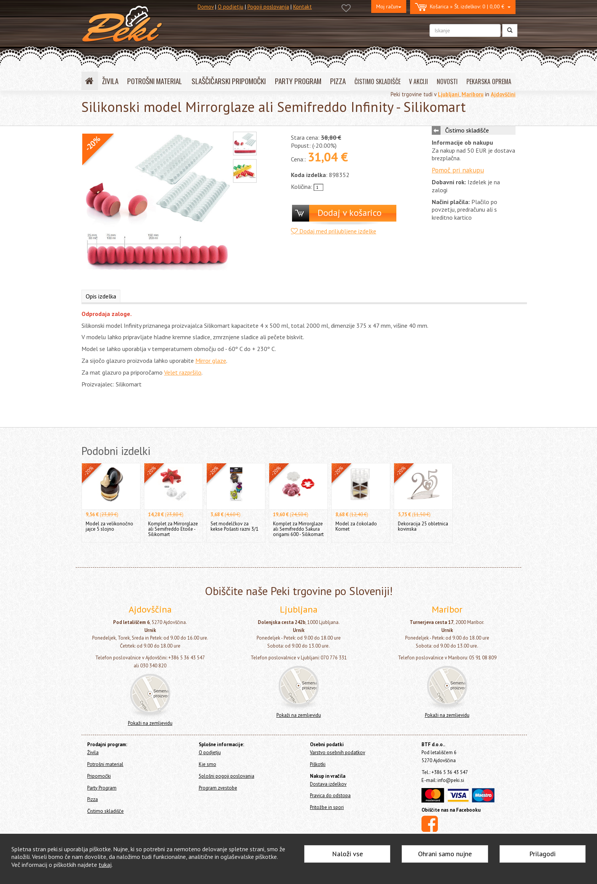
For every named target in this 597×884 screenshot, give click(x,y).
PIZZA (338, 80)
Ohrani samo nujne (445, 853)
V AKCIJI (418, 81)
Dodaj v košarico (350, 213)
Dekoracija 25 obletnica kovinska (423, 526)
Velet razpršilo (182, 372)
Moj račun (388, 6)
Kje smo (207, 764)
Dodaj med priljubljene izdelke (333, 231)
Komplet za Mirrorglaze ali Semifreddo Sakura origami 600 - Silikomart (298, 529)
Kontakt (302, 6)
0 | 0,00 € (463, 7)
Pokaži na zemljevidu (150, 723)
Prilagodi (542, 853)
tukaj (105, 864)
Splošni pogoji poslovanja (226, 776)
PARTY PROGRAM (298, 80)
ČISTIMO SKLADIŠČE (377, 81)
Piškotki (318, 764)
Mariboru (472, 94)
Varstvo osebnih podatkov (337, 752)
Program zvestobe (218, 788)
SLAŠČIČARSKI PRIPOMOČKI (229, 80)
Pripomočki (99, 776)
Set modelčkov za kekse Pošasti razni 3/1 (235, 526)
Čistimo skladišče (467, 130)
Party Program (102, 788)
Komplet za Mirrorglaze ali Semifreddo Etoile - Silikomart (173, 529)
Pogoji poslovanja (268, 6)
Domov (206, 6)
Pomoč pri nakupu (458, 170)
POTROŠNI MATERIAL (154, 80)
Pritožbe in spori (327, 807)
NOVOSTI (447, 81)
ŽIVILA (110, 80)
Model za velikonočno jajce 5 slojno (109, 526)
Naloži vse (347, 853)
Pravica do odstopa (330, 795)
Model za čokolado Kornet (356, 526)
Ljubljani (448, 94)
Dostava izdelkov (328, 784)
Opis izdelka (101, 296)
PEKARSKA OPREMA (488, 81)
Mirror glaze (210, 360)
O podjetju (230, 6)
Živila (93, 752)
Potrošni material (105, 764)
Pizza (92, 799)
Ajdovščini (503, 94)
